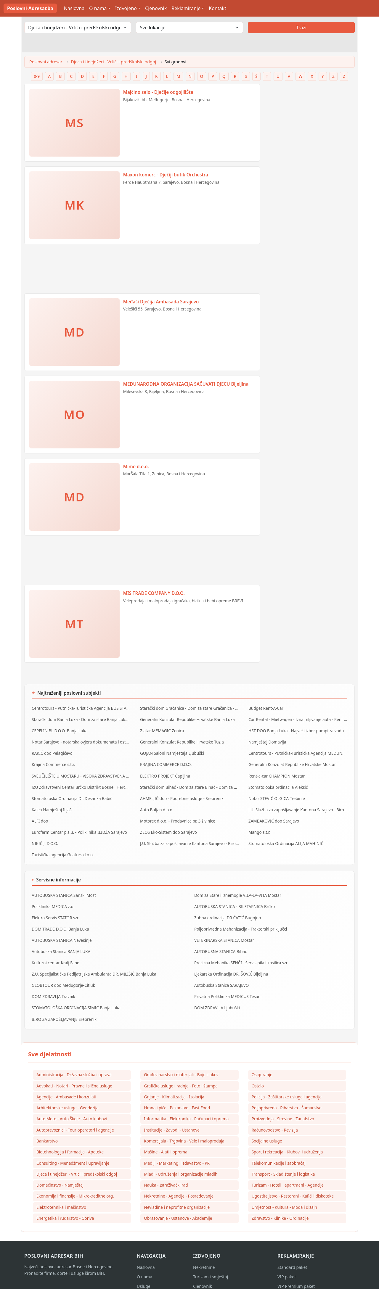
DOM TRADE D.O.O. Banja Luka (59, 919)
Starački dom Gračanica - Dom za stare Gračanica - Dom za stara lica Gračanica (189, 708)
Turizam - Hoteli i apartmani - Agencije (288, 1172)
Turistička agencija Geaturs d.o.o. (62, 847)
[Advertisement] (142, 271)
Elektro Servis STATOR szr (54, 908)
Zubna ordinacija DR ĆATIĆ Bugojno (226, 908)
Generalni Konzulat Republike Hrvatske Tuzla (180, 740)
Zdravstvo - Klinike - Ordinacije (280, 1206)
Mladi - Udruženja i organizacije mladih (180, 1161)
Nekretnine (204, 1255)
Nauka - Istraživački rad (166, 1172)
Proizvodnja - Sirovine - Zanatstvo (283, 1105)
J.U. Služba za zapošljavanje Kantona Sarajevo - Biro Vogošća (189, 836)
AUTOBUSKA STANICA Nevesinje (61, 929)
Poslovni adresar (45, 62)
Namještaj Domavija (266, 740)
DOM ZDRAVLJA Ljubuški (216, 994)
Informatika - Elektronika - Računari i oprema (186, 1105)
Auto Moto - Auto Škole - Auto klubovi (71, 1105)
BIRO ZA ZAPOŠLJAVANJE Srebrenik (63, 1004)
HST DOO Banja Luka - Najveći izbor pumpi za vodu (294, 729)
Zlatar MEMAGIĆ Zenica (161, 729)
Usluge (143, 1274)
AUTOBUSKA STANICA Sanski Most (63, 887)
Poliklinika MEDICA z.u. (52, 897)
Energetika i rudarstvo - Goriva (65, 1206)
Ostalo (258, 1071)
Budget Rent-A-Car (265, 708)
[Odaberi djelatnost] (77, 27)
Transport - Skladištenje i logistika (283, 1161)
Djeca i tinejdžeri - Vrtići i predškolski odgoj (113, 62)
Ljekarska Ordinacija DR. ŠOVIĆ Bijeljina (230, 962)
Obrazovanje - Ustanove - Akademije (178, 1206)
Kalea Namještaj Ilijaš (51, 804)
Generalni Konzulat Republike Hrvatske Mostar (290, 761)
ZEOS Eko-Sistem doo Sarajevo (167, 825)
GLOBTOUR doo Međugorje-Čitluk (62, 972)
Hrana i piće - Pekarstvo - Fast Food (177, 1094)
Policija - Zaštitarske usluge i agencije (287, 1082)
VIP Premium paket (296, 1274)
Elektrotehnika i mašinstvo (61, 1195)
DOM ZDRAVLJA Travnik (53, 983)
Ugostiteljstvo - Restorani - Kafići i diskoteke (293, 1183)
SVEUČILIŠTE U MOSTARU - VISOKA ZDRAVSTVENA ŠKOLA (81, 772)
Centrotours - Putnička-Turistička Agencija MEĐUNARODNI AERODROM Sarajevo (297, 751)
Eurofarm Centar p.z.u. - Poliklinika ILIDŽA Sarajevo (78, 825)
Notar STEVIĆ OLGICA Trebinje (275, 793)
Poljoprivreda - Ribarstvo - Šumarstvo (287, 1094)
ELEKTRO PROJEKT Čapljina (164, 772)
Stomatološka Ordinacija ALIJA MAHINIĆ (284, 836)
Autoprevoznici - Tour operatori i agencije (75, 1116)
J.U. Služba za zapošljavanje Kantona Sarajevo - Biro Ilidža (297, 804)
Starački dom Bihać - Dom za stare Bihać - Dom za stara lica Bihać (189, 783)
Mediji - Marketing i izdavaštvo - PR (177, 1150)
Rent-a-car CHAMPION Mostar (275, 772)
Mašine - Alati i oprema (165, 1138)
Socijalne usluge (267, 1127)
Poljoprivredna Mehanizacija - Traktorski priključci (239, 919)
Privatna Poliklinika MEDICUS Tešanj (227, 983)
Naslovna (74, 8)
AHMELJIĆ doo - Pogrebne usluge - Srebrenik (180, 793)
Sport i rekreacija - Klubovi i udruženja (287, 1138)
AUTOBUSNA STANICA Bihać (219, 940)
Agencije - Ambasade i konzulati (66, 1082)
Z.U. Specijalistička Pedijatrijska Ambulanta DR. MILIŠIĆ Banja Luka (92, 962)
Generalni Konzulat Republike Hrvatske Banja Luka (186, 718)
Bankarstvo (47, 1127)
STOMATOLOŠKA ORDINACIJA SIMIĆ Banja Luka (75, 994)
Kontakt (217, 8)
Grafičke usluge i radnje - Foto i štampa (181, 1071)
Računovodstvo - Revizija (275, 1116)
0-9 (37, 76)
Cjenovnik (156, 8)
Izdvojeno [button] (126, 8)
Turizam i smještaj (210, 1265)
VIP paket (286, 1265)
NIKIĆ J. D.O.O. (44, 836)
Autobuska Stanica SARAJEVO (220, 972)
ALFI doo (40, 815)
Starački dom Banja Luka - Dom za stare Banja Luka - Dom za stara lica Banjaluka (81, 718)
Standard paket (292, 1255)
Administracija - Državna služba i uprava (74, 1060)
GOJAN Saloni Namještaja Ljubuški (171, 751)
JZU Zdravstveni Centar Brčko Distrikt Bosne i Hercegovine (81, 783)
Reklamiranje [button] (185, 8)
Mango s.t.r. (259, 825)
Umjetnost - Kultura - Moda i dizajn (284, 1195)
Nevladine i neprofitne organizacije (177, 1195)
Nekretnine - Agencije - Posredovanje (178, 1183)
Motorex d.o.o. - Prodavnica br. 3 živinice (176, 815)
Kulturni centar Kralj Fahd (55, 951)
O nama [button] (98, 8)
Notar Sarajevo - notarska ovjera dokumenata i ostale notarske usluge (81, 740)
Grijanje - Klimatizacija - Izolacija (174, 1082)
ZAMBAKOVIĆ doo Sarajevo (273, 815)
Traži (301, 27)
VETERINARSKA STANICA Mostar (223, 929)
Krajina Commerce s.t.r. (53, 761)
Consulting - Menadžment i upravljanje (72, 1150)
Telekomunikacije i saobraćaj (279, 1150)
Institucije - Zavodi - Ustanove (172, 1116)
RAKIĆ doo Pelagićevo (51, 751)
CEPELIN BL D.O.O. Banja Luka (59, 729)
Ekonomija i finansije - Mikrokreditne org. (75, 1183)
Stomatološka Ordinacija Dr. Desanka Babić (71, 793)
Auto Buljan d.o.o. (156, 804)
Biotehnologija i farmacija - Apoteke (70, 1138)
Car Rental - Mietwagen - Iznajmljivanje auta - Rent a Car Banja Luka (297, 718)
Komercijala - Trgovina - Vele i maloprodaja (184, 1127)
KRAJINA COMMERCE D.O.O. (165, 761)
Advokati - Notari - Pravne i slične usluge (74, 1071)
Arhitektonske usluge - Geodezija (67, 1094)
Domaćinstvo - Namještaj (59, 1172)
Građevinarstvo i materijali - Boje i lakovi (181, 1060)
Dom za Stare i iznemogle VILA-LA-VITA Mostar (236, 887)
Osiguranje (262, 1060)
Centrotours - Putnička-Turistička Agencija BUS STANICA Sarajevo (81, 708)
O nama (144, 1265)
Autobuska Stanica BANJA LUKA (60, 940)
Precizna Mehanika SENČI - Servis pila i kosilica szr (239, 951)
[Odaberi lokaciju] (189, 27)
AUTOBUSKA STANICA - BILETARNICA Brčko (233, 897)
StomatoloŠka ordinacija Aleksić (277, 783)
